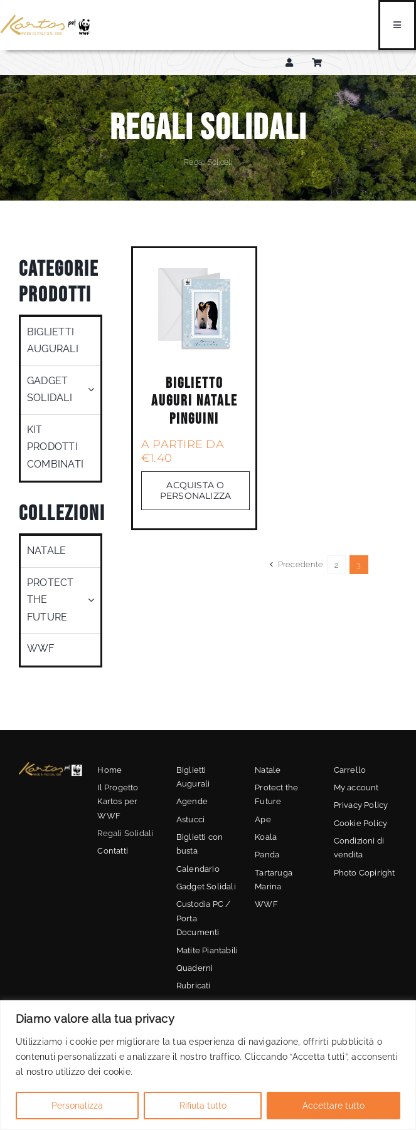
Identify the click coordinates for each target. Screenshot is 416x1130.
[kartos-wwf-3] (50, 766)
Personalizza (77, 1106)
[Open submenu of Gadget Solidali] (94, 390)
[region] (208, 1065)
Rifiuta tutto (203, 1106)
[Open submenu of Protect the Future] (94, 600)
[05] (194, 260)
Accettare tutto (333, 1106)
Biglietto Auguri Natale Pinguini (194, 401)
